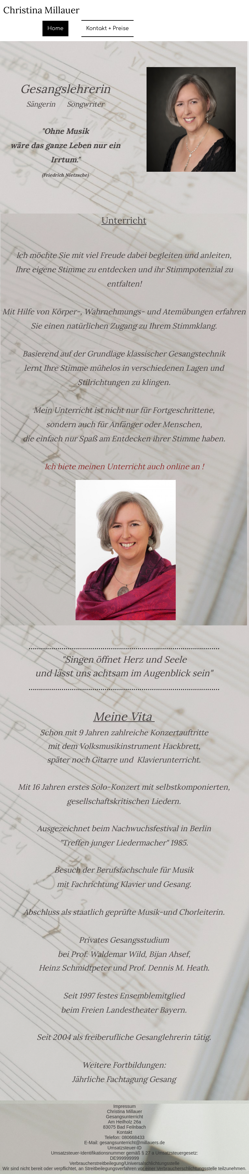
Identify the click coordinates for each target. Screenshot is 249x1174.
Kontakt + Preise (107, 28)
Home (55, 28)
